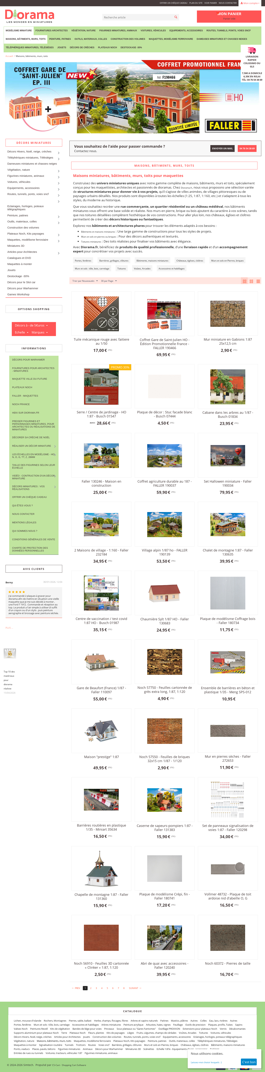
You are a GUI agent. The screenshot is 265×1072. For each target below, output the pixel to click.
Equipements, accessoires (186, 30)
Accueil (9, 56)
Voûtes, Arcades (187, 1032)
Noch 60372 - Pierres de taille (227, 963)
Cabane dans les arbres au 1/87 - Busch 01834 (227, 414)
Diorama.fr (186, 187)
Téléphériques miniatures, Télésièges (30, 47)
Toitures (203, 1032)
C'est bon (249, 1062)
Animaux (88, 1049)
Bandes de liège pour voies (87, 1028)
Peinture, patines (60, 39)
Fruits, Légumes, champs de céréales (156, 1032)
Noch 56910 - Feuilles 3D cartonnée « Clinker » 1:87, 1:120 (101, 965)
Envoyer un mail (222, 148)
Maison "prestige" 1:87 (101, 757)
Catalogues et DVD (19, 257)
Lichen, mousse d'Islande (27, 1020)
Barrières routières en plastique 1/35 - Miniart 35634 (101, 827)
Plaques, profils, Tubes (220, 1024)
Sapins (238, 1024)
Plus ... (9, 627)
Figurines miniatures (69, 1049)
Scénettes (148, 1049)
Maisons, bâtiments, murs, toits (25, 39)
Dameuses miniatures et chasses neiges (222, 39)
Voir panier (210, 2)
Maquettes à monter (19, 264)
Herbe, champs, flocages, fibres (111, 1020)
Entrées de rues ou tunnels (28, 1053)
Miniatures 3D (15, 245)
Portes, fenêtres (22, 1024)
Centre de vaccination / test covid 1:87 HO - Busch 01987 (101, 620)
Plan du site (195, 2)
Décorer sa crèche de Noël (31, 437)
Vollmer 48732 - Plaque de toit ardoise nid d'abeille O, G (227, 896)
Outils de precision (195, 1024)
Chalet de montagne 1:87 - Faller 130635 (228, 552)
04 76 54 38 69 (247, 148)
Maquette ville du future (29, 378)
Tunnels (69, 1045)
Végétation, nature (83, 30)
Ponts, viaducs (22, 1049)
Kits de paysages (116, 1032)
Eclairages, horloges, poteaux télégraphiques (25, 208)
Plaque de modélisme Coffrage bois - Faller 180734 (227, 620)
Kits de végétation (60, 1028)
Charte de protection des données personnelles (30, 549)
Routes (92, 1045)
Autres (194, 1020)
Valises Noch (21, 1028)
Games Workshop (18, 294)
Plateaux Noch (107, 47)
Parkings (214, 1049)
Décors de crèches (82, 47)
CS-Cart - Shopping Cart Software (69, 1065)
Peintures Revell (39, 1028)
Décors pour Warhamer (28, 359)
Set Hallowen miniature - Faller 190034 (228, 483)
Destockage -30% (131, 47)
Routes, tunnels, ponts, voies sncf (228, 30)
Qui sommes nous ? (24, 531)
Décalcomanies (237, 1028)
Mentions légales (24, 522)
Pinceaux (109, 1028)
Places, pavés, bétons (43, 1049)
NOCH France (21, 404)
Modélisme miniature (19, 30)
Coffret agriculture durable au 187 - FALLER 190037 (164, 483)
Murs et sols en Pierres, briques (161, 1045)
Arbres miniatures (111, 1024)
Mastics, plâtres (179, 1020)
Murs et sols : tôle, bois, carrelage (52, 1024)
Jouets (61, 47)
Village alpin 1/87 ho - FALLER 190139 (164, 552)
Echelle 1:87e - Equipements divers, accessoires (182, 1049)
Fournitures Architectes (52, 30)
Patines (164, 1020)
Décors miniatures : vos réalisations (28, 488)
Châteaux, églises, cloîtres (195, 1045)
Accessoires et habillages (85, 1024)
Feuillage (178, 1024)
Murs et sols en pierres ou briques (98, 236)
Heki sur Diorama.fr (25, 412)
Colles (203, 1020)
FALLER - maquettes (25, 395)
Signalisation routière (50, 1045)
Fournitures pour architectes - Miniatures (33, 369)
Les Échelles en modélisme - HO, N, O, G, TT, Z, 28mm (33, 455)
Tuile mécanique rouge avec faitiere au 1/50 (101, 341)
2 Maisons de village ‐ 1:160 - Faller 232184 (101, 552)
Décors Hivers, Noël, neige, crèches (29, 151)
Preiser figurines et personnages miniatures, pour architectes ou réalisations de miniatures (33, 425)
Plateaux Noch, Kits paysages (25, 233)
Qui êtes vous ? (22, 505)
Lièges (130, 1032)
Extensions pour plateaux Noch (200, 1028)
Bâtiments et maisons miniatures (98, 231)
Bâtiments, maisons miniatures (228, 1045)
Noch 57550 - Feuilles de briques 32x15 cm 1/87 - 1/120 (164, 759)
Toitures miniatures (91, 241)
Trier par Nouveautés (85, 281)
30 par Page (109, 281)
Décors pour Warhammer (22, 288)
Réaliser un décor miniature (31, 445)
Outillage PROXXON (169, 1028)
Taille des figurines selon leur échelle (33, 466)
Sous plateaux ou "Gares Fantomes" (136, 1028)
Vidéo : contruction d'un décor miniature (33, 477)
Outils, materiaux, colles (91, 39)
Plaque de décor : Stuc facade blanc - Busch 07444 (164, 414)
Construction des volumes (128, 39)
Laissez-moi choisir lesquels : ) (206, 1062)
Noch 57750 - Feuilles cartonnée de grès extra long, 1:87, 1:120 (164, 689)
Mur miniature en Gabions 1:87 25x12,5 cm (228, 341)
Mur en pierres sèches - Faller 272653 (228, 758)
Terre (64, 1032)
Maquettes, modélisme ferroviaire (171, 39)
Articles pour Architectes (22, 251)
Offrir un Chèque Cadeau (173, 2)
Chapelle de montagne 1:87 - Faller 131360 (101, 896)
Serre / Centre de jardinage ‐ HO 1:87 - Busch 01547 (101, 414)
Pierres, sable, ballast (80, 1020)
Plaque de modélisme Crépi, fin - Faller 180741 (164, 896)
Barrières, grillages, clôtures (127, 1045)
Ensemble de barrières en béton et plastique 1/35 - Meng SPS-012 (228, 690)
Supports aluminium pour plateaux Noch (36, 1032)
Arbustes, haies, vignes (158, 1024)
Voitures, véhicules (153, 30)
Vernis (223, 1028)
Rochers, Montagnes (55, 1020)
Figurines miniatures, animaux (118, 30)
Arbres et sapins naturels (144, 1020)
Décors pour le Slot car (21, 282)
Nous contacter (228, 2)
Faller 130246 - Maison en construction (101, 483)
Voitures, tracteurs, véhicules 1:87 (64, 1053)
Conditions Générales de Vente (33, 539)
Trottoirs (81, 1045)
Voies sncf (103, 1045)
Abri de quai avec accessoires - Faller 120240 (164, 965)
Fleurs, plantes (96, 1032)
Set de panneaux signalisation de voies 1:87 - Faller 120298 (227, 827)
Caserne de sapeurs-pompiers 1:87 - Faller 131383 (165, 827)
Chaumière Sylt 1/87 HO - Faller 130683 (164, 621)
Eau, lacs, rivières (218, 1020)
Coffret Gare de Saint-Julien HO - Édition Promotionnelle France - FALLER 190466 (165, 344)
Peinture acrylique (133, 1024)
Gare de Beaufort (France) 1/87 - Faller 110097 (101, 690)
